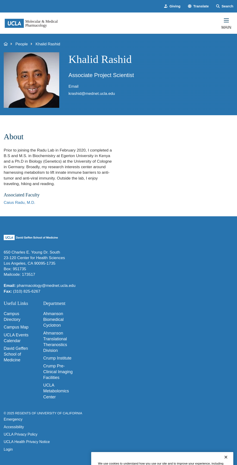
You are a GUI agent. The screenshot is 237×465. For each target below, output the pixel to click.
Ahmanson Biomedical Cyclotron (53, 319)
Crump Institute (57, 358)
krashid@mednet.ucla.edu (92, 93)
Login (8, 449)
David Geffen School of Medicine (16, 354)
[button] (198, 6)
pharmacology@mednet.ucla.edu (46, 285)
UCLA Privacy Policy (20, 434)
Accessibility (14, 427)
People (22, 44)
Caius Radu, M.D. (19, 202)
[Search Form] (224, 6)
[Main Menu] (226, 23)
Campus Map (16, 327)
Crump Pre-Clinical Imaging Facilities (58, 372)
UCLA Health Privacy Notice (27, 442)
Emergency (13, 419)
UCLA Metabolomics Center (56, 391)
